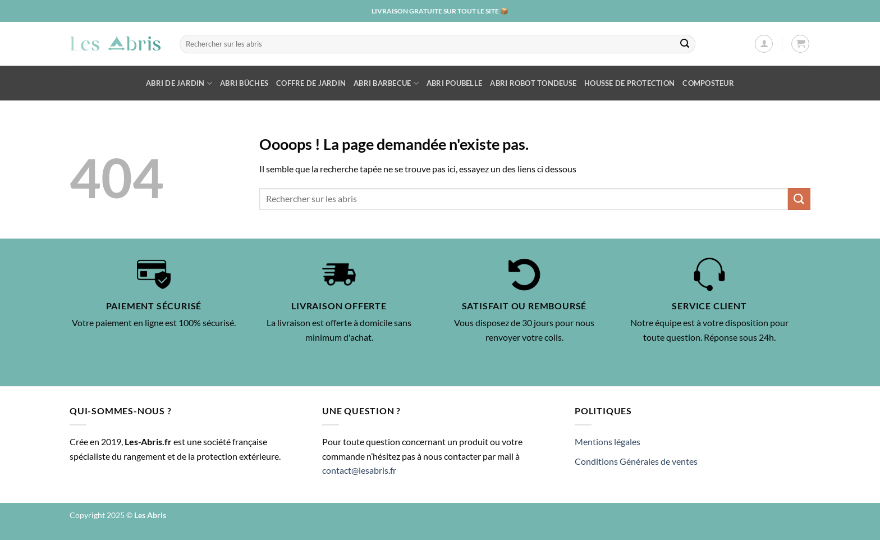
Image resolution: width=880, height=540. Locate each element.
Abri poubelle (454, 83)
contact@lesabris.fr (359, 470)
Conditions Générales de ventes (636, 461)
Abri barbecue (386, 83)
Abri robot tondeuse (533, 83)
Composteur (708, 83)
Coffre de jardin (311, 83)
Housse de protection (629, 83)
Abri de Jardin (179, 83)
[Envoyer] (684, 43)
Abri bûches (244, 83)
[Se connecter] (764, 44)
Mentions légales (607, 441)
